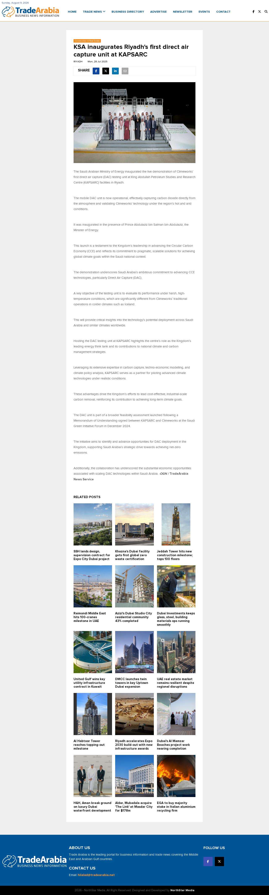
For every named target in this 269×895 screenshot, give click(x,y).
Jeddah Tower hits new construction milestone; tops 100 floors (175, 555)
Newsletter (182, 11)
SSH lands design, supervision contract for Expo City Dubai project (92, 555)
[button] (266, 12)
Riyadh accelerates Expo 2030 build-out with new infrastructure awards (134, 745)
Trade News (94, 11)
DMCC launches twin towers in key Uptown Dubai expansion (131, 683)
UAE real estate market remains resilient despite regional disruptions (175, 683)
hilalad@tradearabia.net (96, 875)
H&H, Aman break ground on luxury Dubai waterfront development (92, 806)
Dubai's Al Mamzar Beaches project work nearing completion (173, 745)
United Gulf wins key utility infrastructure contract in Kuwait (89, 683)
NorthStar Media (182, 890)
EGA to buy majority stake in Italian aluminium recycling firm (176, 806)
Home (72, 11)
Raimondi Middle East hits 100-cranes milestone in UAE (90, 617)
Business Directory (128, 11)
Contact (223, 11)
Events (204, 11)
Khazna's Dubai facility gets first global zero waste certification (132, 555)
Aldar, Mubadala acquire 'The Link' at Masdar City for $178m (134, 806)
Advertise (158, 11)
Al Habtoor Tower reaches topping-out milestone (89, 745)
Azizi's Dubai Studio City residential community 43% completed (133, 617)
